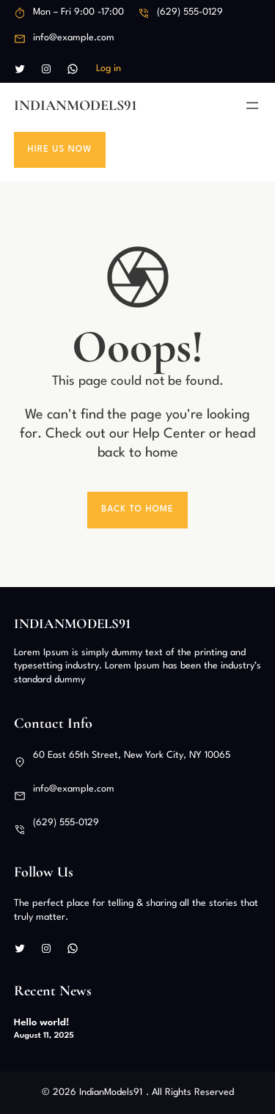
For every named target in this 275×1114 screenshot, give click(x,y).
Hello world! (42, 1022)
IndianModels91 (75, 105)
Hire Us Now (60, 149)
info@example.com (73, 38)
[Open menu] (252, 105)
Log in (108, 68)
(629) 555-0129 (190, 12)
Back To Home (137, 509)
